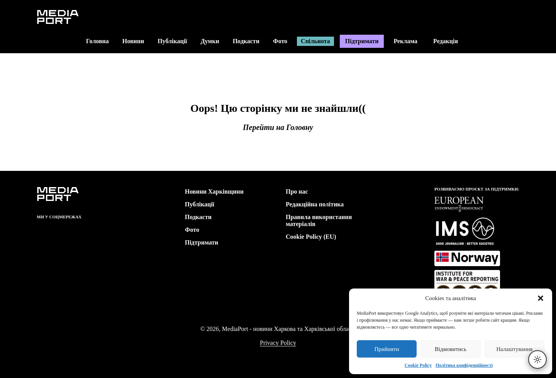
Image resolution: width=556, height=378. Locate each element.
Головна (97, 41)
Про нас (297, 191)
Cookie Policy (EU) (311, 236)
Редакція (450, 41)
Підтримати (362, 41)
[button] (540, 298)
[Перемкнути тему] (537, 359)
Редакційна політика (315, 204)
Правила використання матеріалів (319, 220)
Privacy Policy (278, 342)
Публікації (172, 41)
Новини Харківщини (214, 191)
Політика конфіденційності (464, 365)
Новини (133, 41)
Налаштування (514, 349)
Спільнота (315, 41)
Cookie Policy (418, 365)
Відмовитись (450, 349)
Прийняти (387, 349)
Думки (210, 41)
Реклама (405, 41)
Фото (280, 41)
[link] (41, 230)
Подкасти (246, 41)
